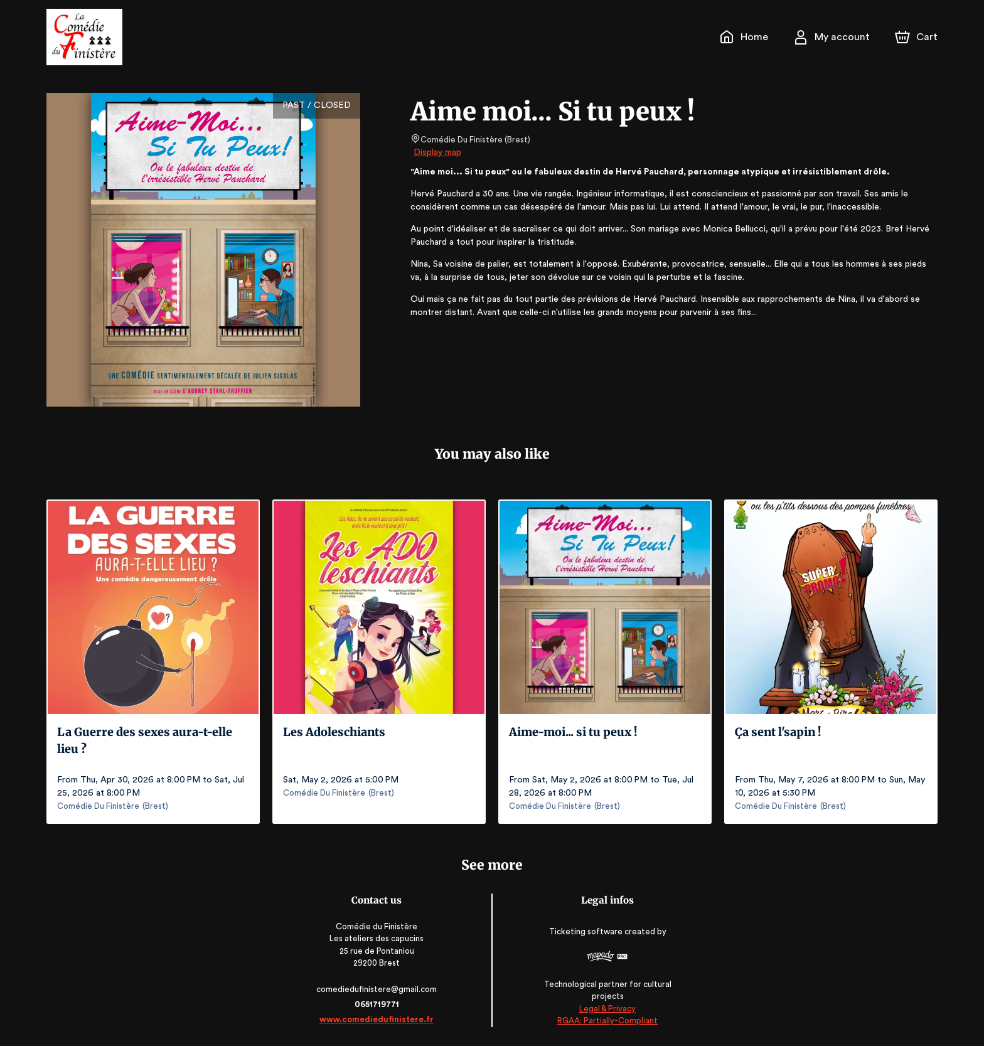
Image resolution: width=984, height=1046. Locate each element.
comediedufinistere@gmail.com (378, 989)
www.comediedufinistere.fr (378, 1019)
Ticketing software (585, 936)
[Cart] (917, 37)
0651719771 (377, 1004)
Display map (438, 152)
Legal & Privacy (605, 1008)
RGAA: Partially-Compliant (606, 1020)
